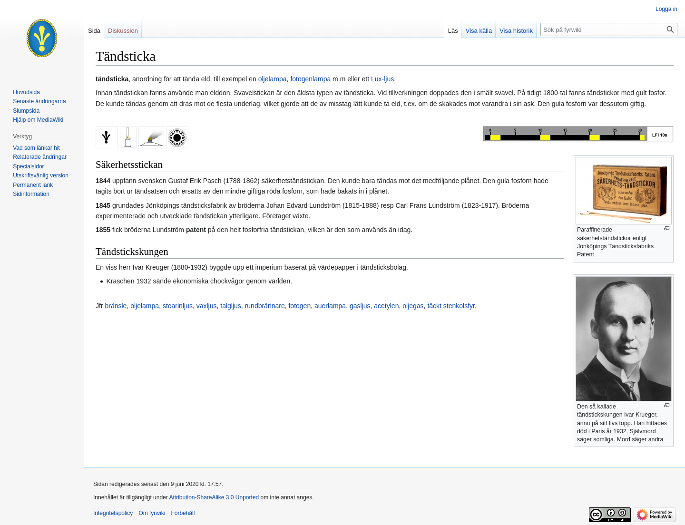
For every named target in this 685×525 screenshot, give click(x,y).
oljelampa (272, 79)
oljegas (412, 306)
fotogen (299, 306)
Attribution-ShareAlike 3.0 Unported (214, 497)
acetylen (386, 306)
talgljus (230, 306)
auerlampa (330, 306)
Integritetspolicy (113, 513)
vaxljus (206, 306)
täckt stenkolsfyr (451, 306)
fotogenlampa (310, 79)
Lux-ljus (382, 79)
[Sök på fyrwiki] (608, 29)
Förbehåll (183, 513)
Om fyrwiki (151, 513)
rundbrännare (265, 306)
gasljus (360, 306)
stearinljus (178, 306)
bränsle (116, 306)
